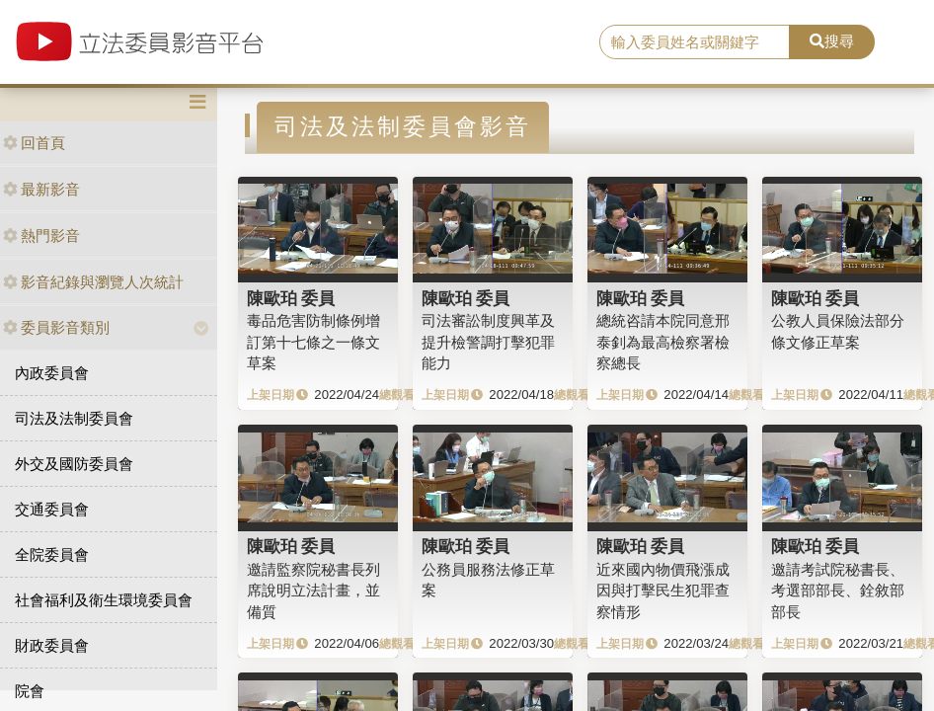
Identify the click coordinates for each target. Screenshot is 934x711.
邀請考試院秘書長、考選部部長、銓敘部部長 (837, 590)
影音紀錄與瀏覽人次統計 (93, 282)
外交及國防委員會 (74, 463)
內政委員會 (52, 372)
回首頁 (34, 142)
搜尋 (832, 41)
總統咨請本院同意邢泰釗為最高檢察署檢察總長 (663, 341)
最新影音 (41, 189)
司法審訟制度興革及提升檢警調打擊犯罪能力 (488, 341)
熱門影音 (41, 235)
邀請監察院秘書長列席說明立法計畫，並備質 (313, 590)
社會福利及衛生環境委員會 (104, 600)
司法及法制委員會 (74, 418)
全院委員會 (52, 554)
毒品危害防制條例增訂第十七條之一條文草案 (313, 341)
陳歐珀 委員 (291, 298)
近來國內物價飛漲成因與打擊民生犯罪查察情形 (663, 590)
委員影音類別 (56, 327)
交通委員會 (52, 509)
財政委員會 (52, 645)
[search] (694, 42)
